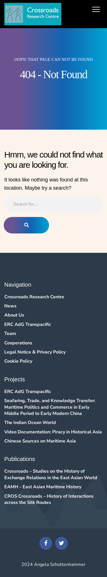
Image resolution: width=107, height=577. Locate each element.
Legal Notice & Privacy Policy (35, 352)
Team (10, 333)
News (10, 306)
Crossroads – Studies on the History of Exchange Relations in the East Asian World (50, 474)
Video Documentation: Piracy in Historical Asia (53, 432)
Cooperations (18, 343)
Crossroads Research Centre (34, 297)
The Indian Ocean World (30, 422)
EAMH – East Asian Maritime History (42, 487)
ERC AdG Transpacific (27, 324)
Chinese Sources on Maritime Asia (40, 441)
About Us (14, 315)
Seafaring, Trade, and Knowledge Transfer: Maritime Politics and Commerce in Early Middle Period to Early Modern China (49, 407)
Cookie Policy (18, 361)
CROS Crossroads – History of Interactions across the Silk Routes (49, 499)
